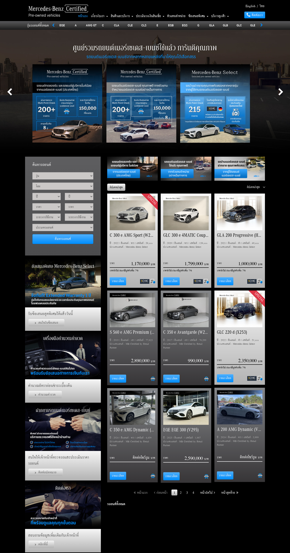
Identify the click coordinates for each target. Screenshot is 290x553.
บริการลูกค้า (220, 16)
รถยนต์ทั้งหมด (116, 504)
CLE (130, 25)
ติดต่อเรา (255, 15)
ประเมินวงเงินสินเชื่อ (150, 16)
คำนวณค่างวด (45, 394)
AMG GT (91, 25)
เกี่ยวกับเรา (99, 16)
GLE (252, 25)
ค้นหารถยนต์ (63, 238)
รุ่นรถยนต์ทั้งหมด (38, 25)
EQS (184, 25)
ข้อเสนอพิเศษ (198, 16)
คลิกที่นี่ (41, 544)
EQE (62, 25)
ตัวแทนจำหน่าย (176, 16)
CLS (143, 25)
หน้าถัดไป (207, 492)
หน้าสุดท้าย (229, 492)
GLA (211, 25)
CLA (116, 25)
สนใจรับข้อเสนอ (46, 322)
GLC (239, 25)
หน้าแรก (83, 16)
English (250, 6)
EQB (171, 25)
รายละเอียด (118, 281)
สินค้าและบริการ (122, 16)
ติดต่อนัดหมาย (45, 472)
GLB (225, 25)
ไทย (262, 6)
